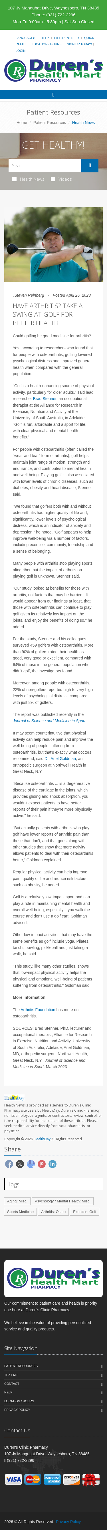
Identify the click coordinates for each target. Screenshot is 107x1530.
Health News (28, 179)
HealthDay (42, 1139)
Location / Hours (46, 44)
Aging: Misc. (17, 1201)
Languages (25, 38)
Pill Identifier (66, 38)
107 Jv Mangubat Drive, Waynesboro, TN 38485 (53, 7)
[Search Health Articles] (45, 165)
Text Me (11, 1375)
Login (20, 50)
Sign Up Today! (79, 44)
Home (22, 122)
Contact (11, 1383)
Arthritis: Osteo (53, 1212)
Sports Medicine (20, 1212)
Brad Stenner (44, 398)
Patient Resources (49, 122)
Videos (61, 179)
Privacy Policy (17, 1409)
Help (45, 38)
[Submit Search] (89, 165)
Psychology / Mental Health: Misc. (62, 1201)
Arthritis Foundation (38, 1009)
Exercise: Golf (84, 1212)
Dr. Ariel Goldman (60, 758)
